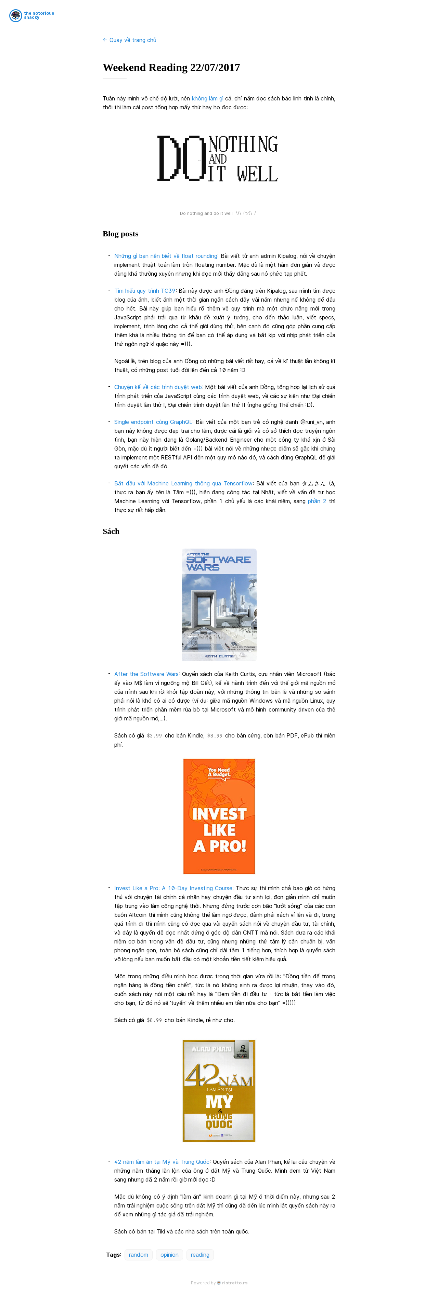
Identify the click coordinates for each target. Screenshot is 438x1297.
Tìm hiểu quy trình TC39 (145, 290)
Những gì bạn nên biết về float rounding (165, 255)
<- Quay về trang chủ (129, 40)
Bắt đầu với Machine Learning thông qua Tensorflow (183, 483)
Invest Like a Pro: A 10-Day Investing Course (173, 888)
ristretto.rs (234, 1282)
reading (200, 1254)
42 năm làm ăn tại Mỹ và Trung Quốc (161, 1161)
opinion (169, 1254)
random (138, 1254)
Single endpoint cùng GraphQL (153, 421)
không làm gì (207, 98)
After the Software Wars (146, 674)
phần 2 (317, 501)
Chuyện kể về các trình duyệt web (158, 387)
